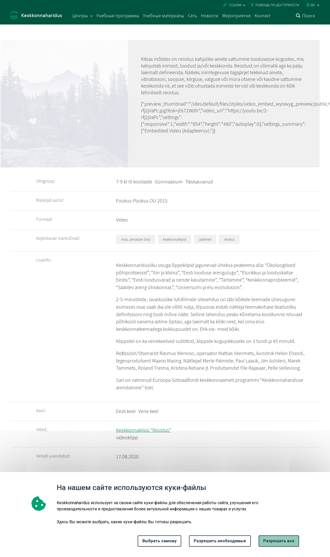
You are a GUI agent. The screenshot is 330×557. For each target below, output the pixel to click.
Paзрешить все (278, 540)
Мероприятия (236, 15)
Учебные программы (117, 15)
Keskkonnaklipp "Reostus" (143, 429)
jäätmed (205, 239)
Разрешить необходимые (220, 540)
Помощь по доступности (277, 5)
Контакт (262, 15)
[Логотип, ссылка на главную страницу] (36, 16)
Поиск (308, 15)
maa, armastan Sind (135, 239)
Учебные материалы (163, 15)
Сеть (192, 15)
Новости (209, 15)
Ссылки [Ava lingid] (235, 5)
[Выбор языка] (318, 5)
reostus (229, 239)
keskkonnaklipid (174, 239)
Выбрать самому (159, 540)
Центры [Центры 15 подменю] (80, 15)
